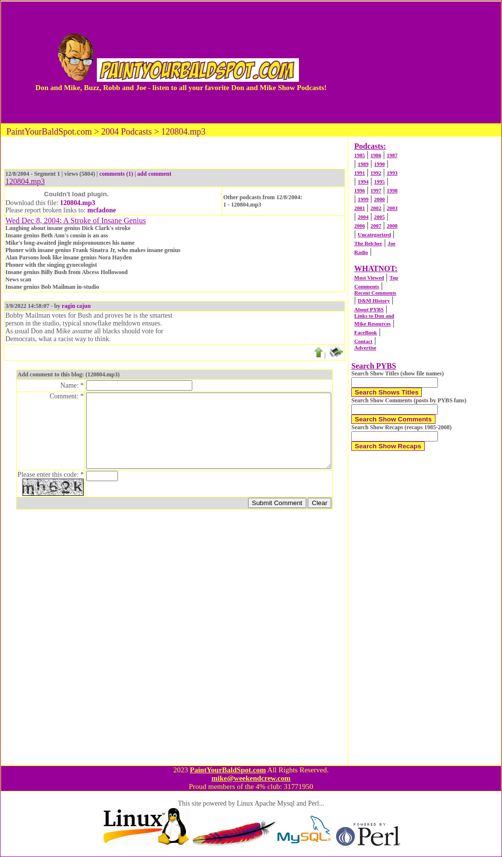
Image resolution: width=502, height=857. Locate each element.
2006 (359, 226)
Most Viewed (369, 277)
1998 (392, 190)
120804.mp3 (77, 203)
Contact (363, 341)
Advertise (365, 347)
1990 (379, 164)
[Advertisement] (416, 62)
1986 (375, 155)
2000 (379, 199)
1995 (379, 182)
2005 (379, 217)
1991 (359, 173)
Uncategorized (374, 234)
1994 (363, 182)
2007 (375, 226)
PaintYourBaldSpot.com (228, 770)
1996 (359, 190)
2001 (359, 208)
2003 (392, 208)
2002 (375, 208)
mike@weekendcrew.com (251, 778)
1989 (363, 164)
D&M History (374, 300)
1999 (363, 199)
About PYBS (369, 309)
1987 (392, 155)
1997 (375, 190)
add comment (154, 173)
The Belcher (368, 243)
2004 (363, 217)
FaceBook (365, 332)
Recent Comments (375, 293)
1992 (375, 173)
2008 (392, 226)
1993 (392, 173)
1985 (359, 155)
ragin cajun (76, 305)
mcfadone (102, 210)
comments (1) (116, 173)
